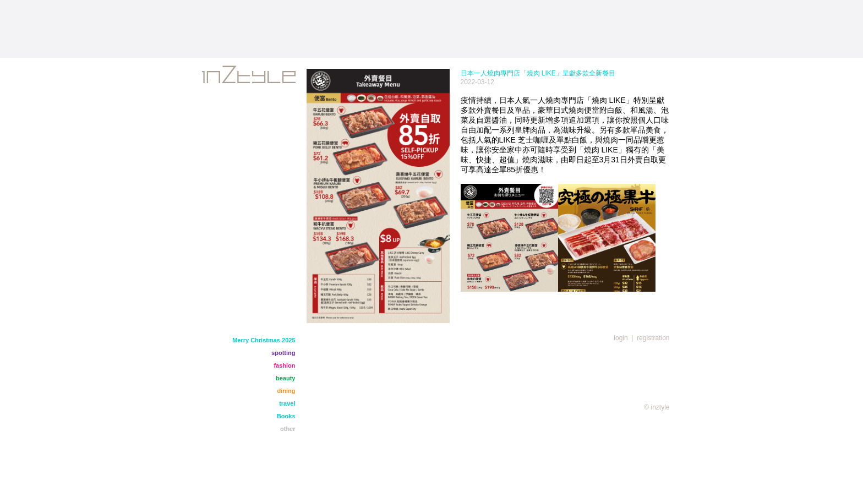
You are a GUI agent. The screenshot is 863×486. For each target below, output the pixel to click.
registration (653, 338)
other (288, 428)
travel (287, 403)
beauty (285, 378)
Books (286, 416)
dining (286, 390)
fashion (284, 365)
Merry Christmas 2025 (263, 340)
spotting (283, 353)
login (620, 338)
